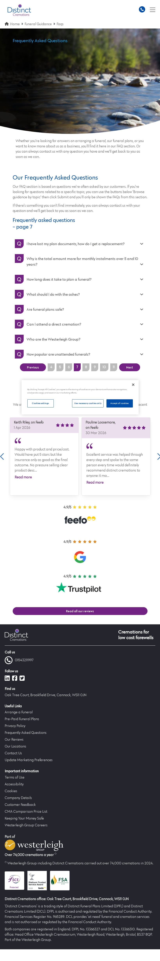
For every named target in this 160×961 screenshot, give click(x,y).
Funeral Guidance (38, 24)
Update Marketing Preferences (29, 760)
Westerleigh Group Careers (26, 825)
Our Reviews (14, 739)
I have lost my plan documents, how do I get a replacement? (75, 243)
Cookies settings (40, 403)
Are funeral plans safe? (45, 309)
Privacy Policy (15, 726)
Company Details (18, 798)
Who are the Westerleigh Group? (53, 339)
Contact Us (13, 753)
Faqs (60, 24)
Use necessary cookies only (87, 403)
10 (104, 367)
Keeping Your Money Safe (24, 818)
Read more (23, 477)
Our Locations (15, 746)
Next (129, 367)
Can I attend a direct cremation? (54, 324)
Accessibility (14, 784)
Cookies (11, 791)
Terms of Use (14, 777)
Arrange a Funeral (19, 712)
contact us (117, 205)
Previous (33, 367)
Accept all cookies (119, 403)
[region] (80, 397)
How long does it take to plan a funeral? (59, 279)
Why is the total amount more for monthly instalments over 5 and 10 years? (82, 261)
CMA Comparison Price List (26, 811)
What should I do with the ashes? (53, 294)
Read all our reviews (80, 611)
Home (15, 24)
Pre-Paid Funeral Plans (22, 719)
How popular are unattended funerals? (58, 354)
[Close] (133, 384)
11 (114, 367)
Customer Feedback (20, 805)
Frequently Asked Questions (25, 733)
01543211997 (19, 660)
